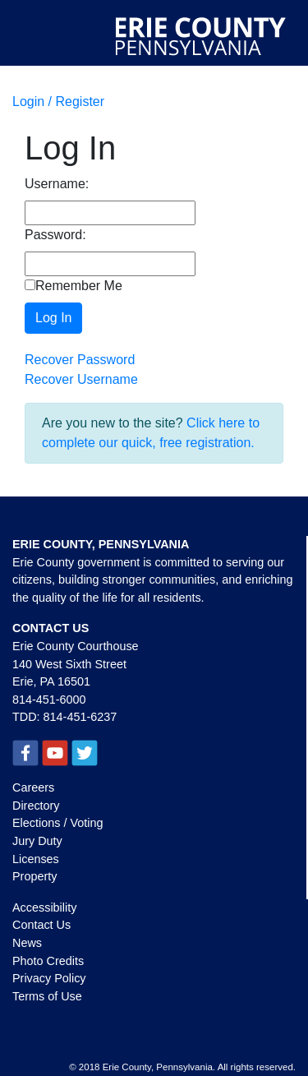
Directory (36, 805)
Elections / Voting (57, 822)
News (27, 942)
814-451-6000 (49, 699)
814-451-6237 (80, 716)
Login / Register (58, 102)
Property (34, 876)
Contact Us (41, 924)
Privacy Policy (49, 978)
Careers (33, 787)
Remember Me (73, 286)
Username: (57, 184)
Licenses (35, 859)
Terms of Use (47, 996)
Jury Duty (37, 840)
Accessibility (44, 907)
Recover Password (80, 360)
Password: (55, 235)
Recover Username (81, 379)
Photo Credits (48, 960)
